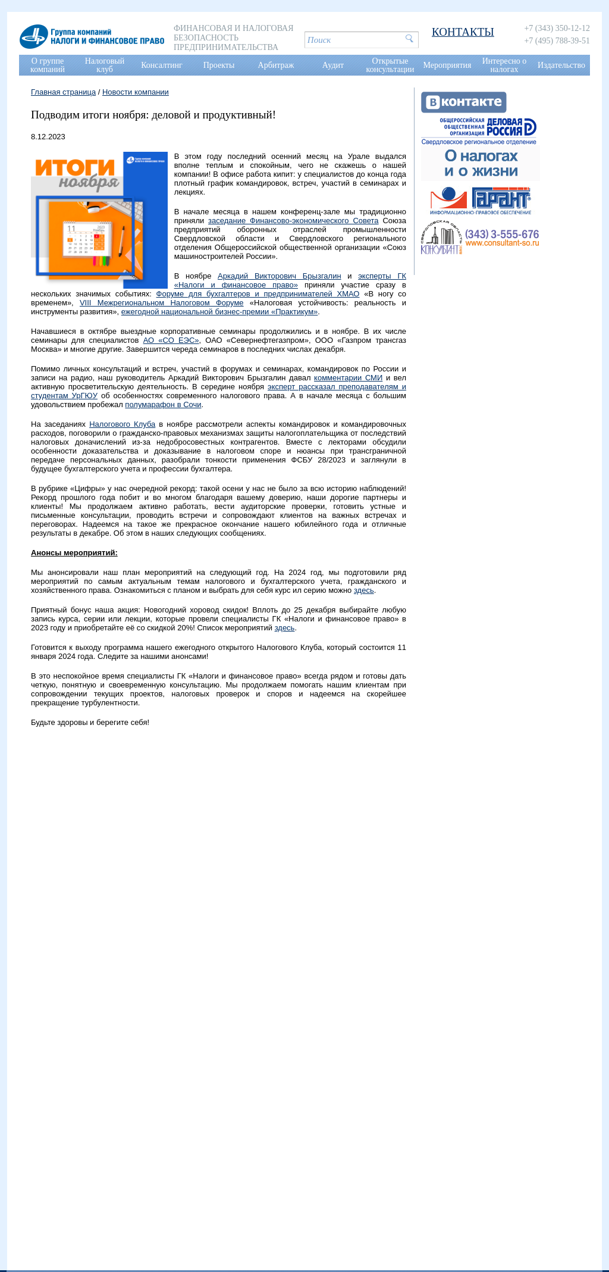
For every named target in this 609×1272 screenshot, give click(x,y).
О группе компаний (47, 65)
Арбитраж (276, 65)
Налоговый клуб (104, 65)
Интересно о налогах (504, 65)
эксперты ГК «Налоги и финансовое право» (290, 280)
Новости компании (135, 91)
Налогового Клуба (122, 424)
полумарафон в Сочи (163, 404)
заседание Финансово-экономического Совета (293, 220)
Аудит (333, 65)
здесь (364, 590)
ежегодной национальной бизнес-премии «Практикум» (219, 311)
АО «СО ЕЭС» (171, 340)
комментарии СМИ (348, 377)
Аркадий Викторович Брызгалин (279, 275)
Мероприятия (447, 65)
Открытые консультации (390, 65)
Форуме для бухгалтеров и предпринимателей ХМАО (258, 293)
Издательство (561, 65)
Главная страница (63, 91)
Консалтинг (162, 65)
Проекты (219, 65)
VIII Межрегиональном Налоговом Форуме (162, 302)
